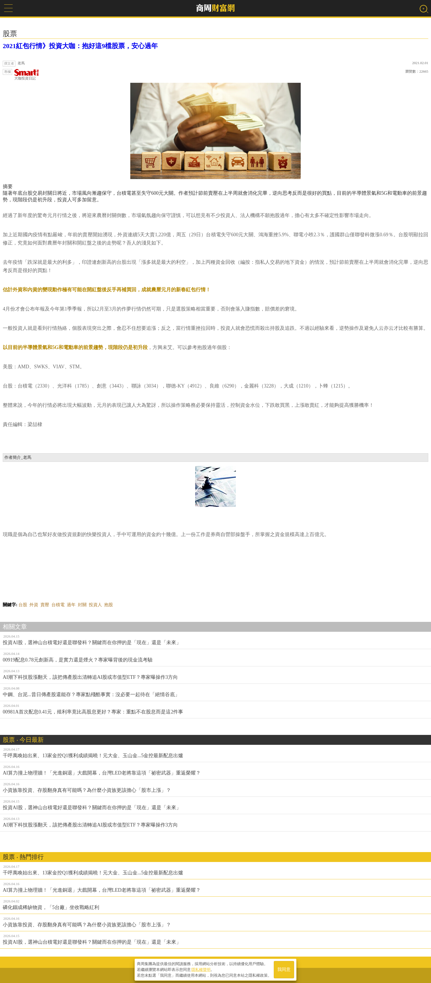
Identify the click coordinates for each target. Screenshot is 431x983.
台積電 (58, 604)
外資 (33, 604)
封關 (82, 604)
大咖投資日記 (26, 74)
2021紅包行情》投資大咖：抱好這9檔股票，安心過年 (80, 46)
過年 (71, 604)
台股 (22, 604)
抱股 (108, 604)
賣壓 (44, 604)
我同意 (284, 969)
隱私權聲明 (201, 969)
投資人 (95, 604)
